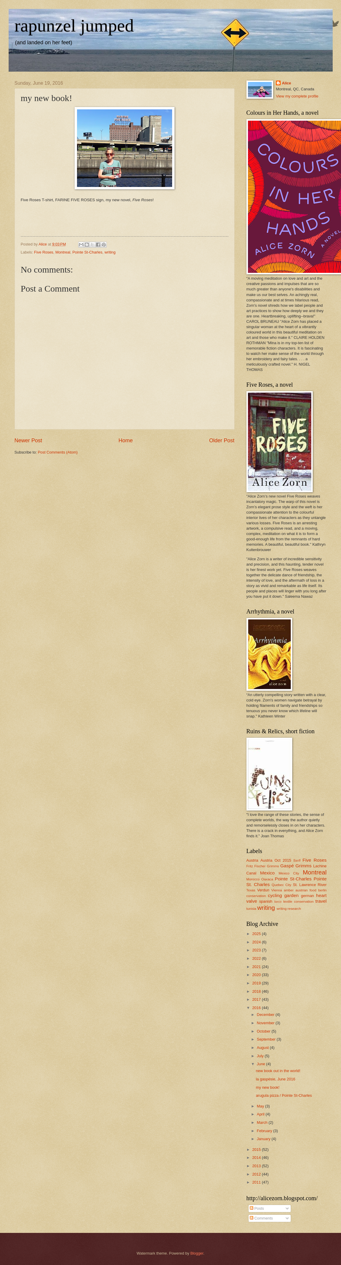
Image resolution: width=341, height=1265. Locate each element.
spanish (265, 901)
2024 (257, 942)
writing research (288, 908)
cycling (275, 895)
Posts (257, 1208)
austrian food (306, 890)
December (266, 1014)
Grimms (304, 865)
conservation (256, 896)
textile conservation (298, 901)
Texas (250, 890)
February (265, 1131)
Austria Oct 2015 (275, 860)
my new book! (267, 1087)
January (264, 1139)
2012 (257, 1174)
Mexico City (289, 873)
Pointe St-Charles (87, 252)
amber (289, 890)
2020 (257, 975)
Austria (252, 860)
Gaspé (287, 865)
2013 (257, 1166)
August (263, 1047)
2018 (257, 991)
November (266, 1023)
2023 (257, 950)
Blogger (196, 1253)
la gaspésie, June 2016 (275, 1079)
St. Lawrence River (309, 884)
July (261, 1056)
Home (125, 440)
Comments (261, 1218)
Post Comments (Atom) (58, 452)
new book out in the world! (278, 1071)
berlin (322, 890)
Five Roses (43, 252)
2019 (257, 983)
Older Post (221, 440)
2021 (257, 967)
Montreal (62, 252)
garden (291, 895)
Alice (286, 83)
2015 (257, 1149)
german (307, 895)
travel (321, 901)
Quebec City (281, 885)
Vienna (276, 890)
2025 (257, 934)
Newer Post (28, 440)
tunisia (251, 908)
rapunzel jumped (74, 25)
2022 (257, 958)
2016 (257, 1008)
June (261, 1064)
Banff (297, 860)
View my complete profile (297, 96)
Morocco (253, 879)
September (267, 1039)
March (262, 1122)
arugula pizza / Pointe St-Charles (284, 1095)
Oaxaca (267, 879)
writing (109, 252)
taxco (278, 901)
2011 (257, 1182)
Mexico (267, 872)
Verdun (263, 890)
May (261, 1106)
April (261, 1114)
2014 (257, 1157)
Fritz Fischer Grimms (262, 866)
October (264, 1031)
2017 (257, 999)
